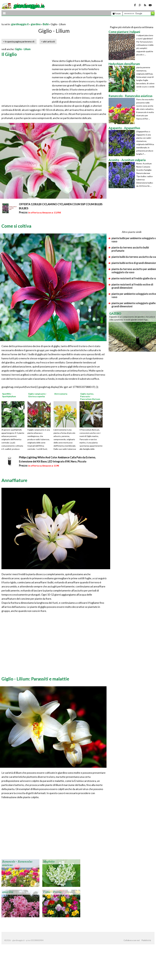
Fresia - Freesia (52, 892)
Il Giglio (9, 54)
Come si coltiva (16, 226)
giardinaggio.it (20, 24)
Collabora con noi (132, 940)
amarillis (7, 892)
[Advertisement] (35, 21)
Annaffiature (14, 480)
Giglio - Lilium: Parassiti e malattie (35, 678)
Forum (117, 13)
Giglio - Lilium (22, 49)
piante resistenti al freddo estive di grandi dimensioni (132, 286)
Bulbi (46, 24)
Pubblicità (146, 940)
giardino (36, 24)
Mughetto (49, 861)
